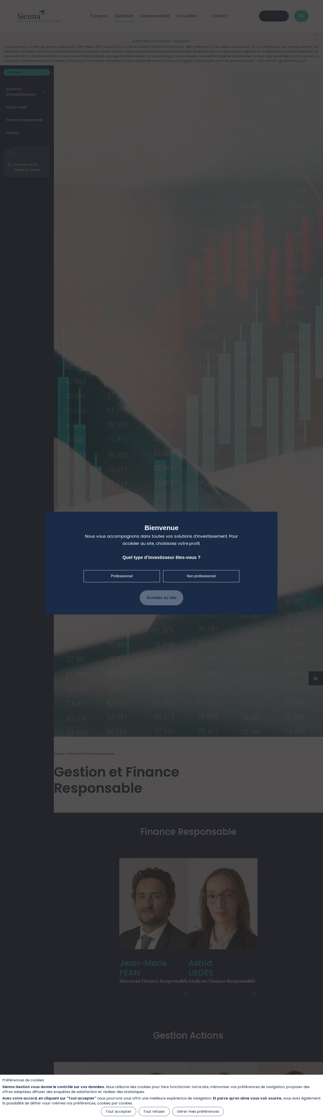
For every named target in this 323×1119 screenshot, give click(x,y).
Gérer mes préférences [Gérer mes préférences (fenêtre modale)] (198, 1111)
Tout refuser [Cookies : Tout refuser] (154, 1111)
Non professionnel (201, 576)
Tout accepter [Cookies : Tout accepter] (118, 1111)
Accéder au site (161, 597)
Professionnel (122, 576)
